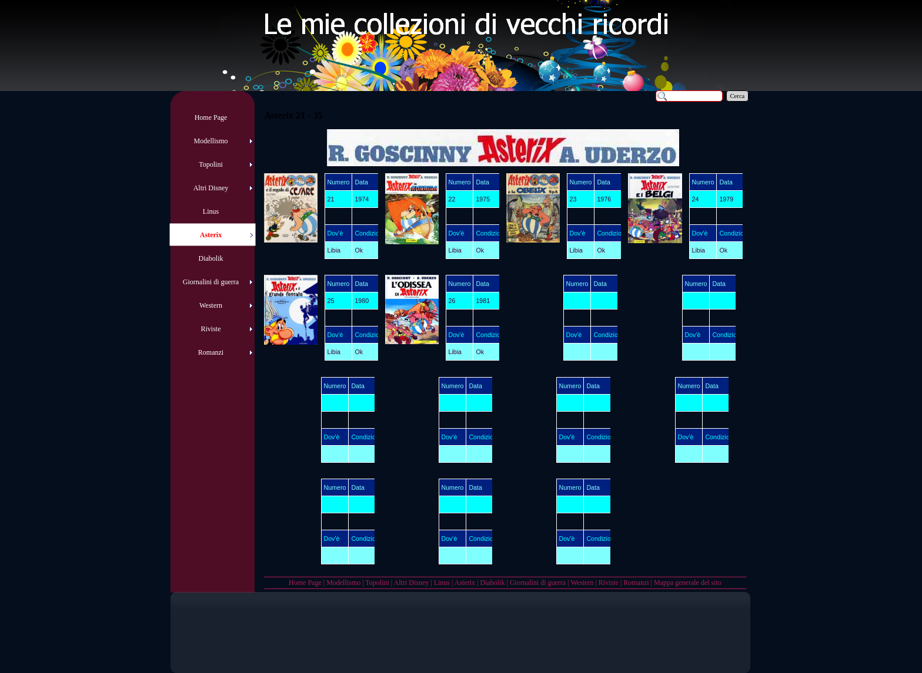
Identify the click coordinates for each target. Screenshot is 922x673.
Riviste (609, 582)
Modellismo (343, 582)
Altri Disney (411, 582)
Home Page (305, 582)
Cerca (737, 96)
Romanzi (636, 582)
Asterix (465, 582)
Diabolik (492, 582)
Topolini (377, 582)
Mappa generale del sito (687, 582)
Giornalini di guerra (538, 582)
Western (581, 582)
